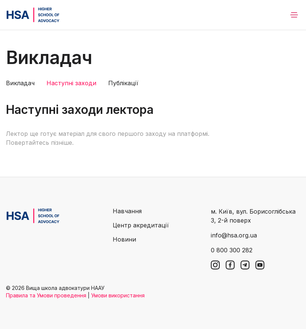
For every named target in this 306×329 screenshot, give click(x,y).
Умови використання (118, 295)
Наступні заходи (71, 83)
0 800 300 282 (231, 250)
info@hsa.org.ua (234, 235)
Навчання (127, 211)
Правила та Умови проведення (46, 295)
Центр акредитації (141, 225)
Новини (124, 239)
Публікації (123, 83)
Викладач (20, 83)
